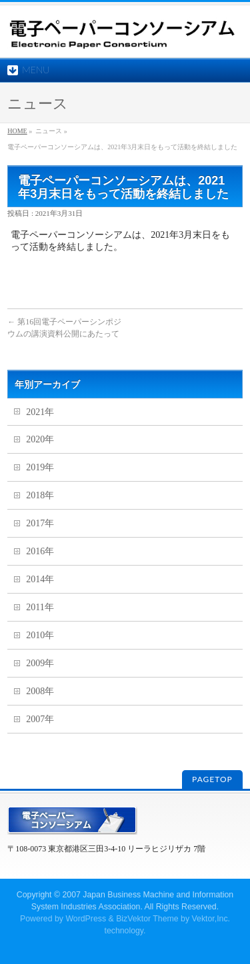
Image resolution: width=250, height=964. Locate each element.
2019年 (40, 467)
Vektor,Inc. (211, 918)
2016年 (40, 551)
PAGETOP (212, 779)
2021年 (40, 412)
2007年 (40, 719)
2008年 (40, 691)
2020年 (40, 439)
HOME (17, 131)
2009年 (40, 663)
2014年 (40, 579)
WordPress (85, 918)
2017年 (40, 523)
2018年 (40, 495)
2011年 (39, 607)
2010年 (40, 635)
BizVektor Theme (147, 918)
